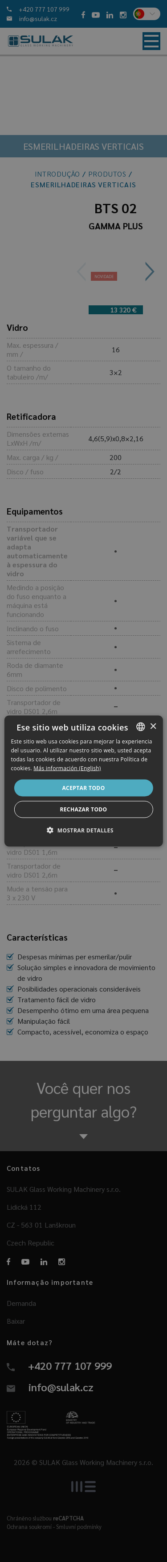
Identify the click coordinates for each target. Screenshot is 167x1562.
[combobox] (140, 726)
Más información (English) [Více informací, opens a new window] (67, 768)
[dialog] (83, 781)
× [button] (153, 726)
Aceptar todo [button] (83, 787)
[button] (83, 829)
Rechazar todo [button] (83, 809)
